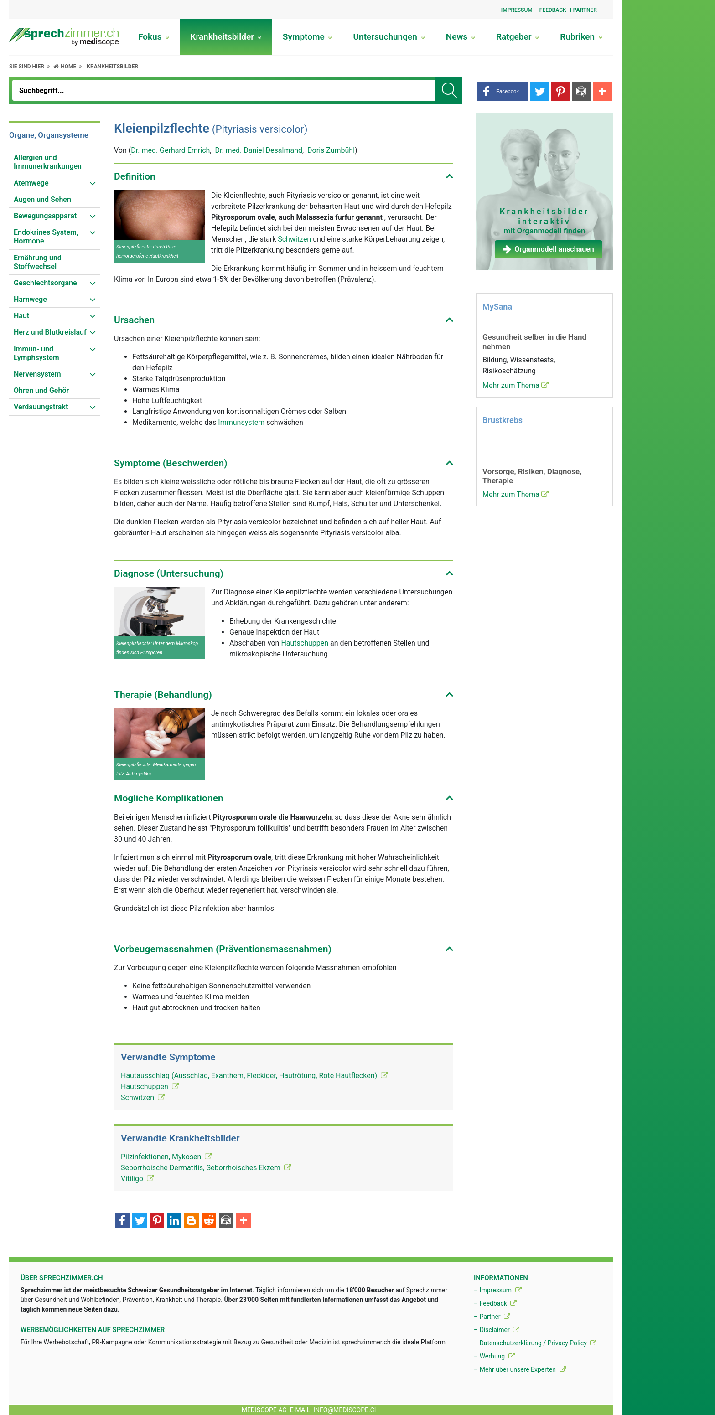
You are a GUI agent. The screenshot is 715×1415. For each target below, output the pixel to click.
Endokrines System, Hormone (46, 236)
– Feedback (495, 1303)
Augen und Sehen (42, 199)
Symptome (307, 36)
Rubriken (581, 36)
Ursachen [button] (134, 320)
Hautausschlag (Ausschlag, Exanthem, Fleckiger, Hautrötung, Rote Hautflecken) (254, 1075)
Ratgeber (517, 36)
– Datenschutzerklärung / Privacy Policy (535, 1343)
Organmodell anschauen (548, 249)
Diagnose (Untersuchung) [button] (168, 573)
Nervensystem (37, 374)
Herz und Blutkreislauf (50, 332)
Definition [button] (134, 176)
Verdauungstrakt (41, 407)
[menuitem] (54, 162)
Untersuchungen (389, 36)
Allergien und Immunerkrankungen (48, 161)
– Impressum (498, 1290)
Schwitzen (294, 239)
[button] (502, 91)
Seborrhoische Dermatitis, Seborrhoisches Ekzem (206, 1167)
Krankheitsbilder (225, 36)
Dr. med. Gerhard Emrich (170, 150)
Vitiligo (137, 1178)
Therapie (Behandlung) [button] (163, 694)
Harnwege (30, 299)
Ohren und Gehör (41, 390)
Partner (585, 10)
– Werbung (494, 1356)
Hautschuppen (304, 643)
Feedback (552, 10)
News (460, 36)
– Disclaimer (496, 1329)
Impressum (517, 10)
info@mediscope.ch (346, 1410)
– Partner (492, 1316)
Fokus (153, 36)
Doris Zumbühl (331, 150)
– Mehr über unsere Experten (520, 1369)
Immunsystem (241, 422)
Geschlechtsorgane (45, 283)
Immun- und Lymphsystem (36, 353)
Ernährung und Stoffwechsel (38, 262)
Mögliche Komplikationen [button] (168, 798)
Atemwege (31, 183)
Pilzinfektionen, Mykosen (166, 1156)
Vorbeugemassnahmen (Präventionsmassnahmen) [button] (223, 949)
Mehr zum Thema (515, 385)
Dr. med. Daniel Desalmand (258, 150)
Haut (21, 315)
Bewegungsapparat (45, 216)
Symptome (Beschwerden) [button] (171, 463)
